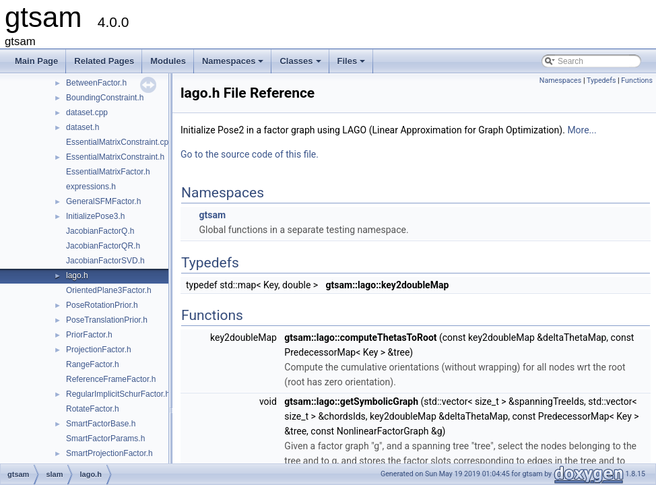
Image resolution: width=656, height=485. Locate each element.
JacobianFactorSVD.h (105, 260)
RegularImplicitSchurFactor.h (118, 394)
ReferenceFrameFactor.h (111, 379)
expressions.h (91, 186)
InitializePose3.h (95, 216)
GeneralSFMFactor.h (103, 201)
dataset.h (82, 127)
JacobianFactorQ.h (100, 231)
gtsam (212, 214)
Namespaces (234, 64)
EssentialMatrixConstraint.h (115, 157)
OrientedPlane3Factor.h (109, 290)
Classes (301, 64)
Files (352, 64)
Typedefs (601, 80)
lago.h (77, 275)
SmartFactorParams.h (105, 438)
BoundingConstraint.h (104, 97)
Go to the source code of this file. (250, 154)
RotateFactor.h (92, 409)
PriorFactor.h (89, 335)
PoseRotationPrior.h (102, 305)
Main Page (36, 61)
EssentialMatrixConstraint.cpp (119, 142)
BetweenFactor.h (96, 83)
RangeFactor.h (92, 364)
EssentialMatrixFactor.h (108, 171)
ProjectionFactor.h (98, 349)
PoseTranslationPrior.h (106, 320)
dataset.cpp (87, 112)
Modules (168, 61)
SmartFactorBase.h (100, 423)
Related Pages (104, 61)
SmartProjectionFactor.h (109, 453)
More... (581, 130)
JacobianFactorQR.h (103, 246)
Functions (637, 80)
